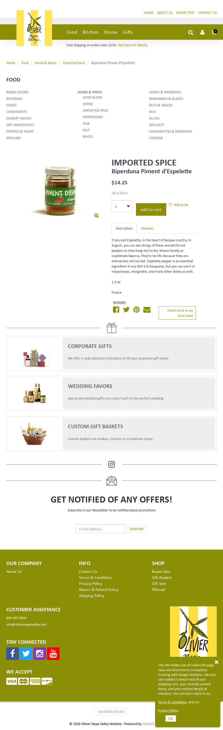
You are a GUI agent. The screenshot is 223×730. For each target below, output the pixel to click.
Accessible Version (111, 711)
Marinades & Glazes (166, 98)
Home (148, 12)
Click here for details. (133, 45)
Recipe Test (185, 12)
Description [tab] (124, 228)
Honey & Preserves (165, 92)
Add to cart (151, 210)
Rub (86, 123)
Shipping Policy (91, 595)
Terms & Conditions (172, 702)
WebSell (148, 724)
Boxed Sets (161, 572)
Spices (88, 136)
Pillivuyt (158, 590)
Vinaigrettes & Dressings (170, 131)
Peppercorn (93, 117)
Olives (154, 118)
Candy (11, 105)
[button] (214, 32)
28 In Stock (120, 193)
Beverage (14, 98)
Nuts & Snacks (161, 105)
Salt (86, 130)
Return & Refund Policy (98, 590)
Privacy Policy (168, 710)
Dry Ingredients (20, 125)
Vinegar (156, 138)
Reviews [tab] (147, 228)
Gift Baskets (162, 578)
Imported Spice (74, 63)
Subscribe (137, 528)
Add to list (178, 204)
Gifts (128, 32)
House (111, 32)
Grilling (13, 138)
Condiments (16, 112)
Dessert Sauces (18, 118)
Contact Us (207, 12)
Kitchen (91, 32)
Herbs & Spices (45, 63)
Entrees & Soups (19, 131)
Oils (152, 112)
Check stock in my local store (180, 313)
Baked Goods (17, 92)
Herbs (88, 104)
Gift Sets (159, 584)
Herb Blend (92, 97)
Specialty (156, 125)
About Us (165, 12)
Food (71, 32)
